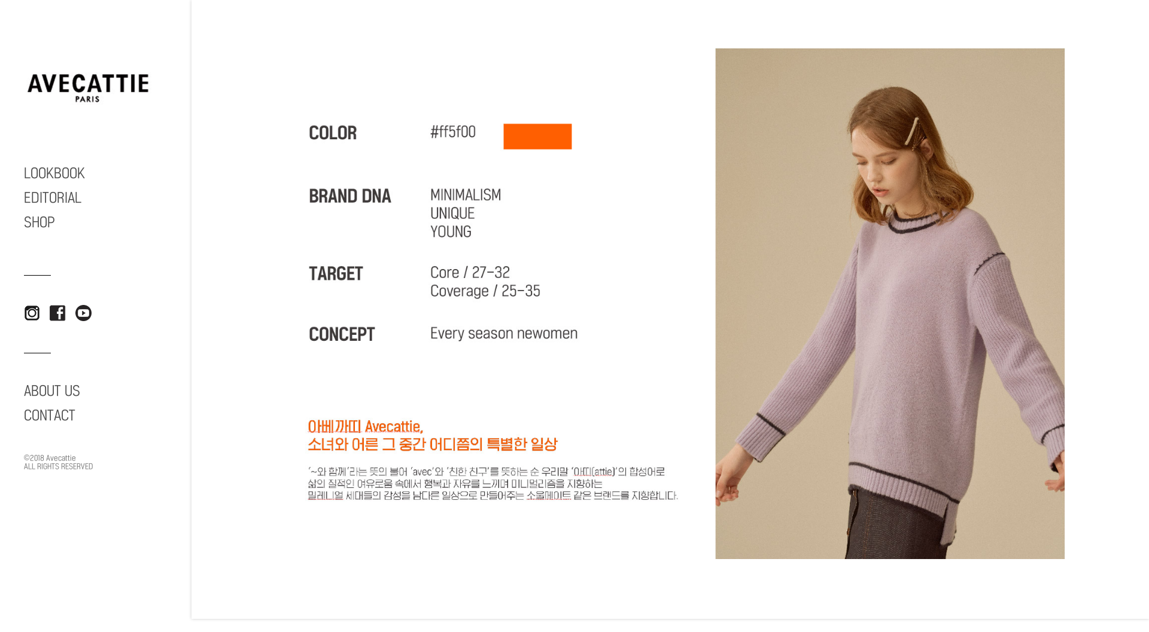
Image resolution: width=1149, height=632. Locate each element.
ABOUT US (52, 391)
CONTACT (49, 415)
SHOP (39, 222)
